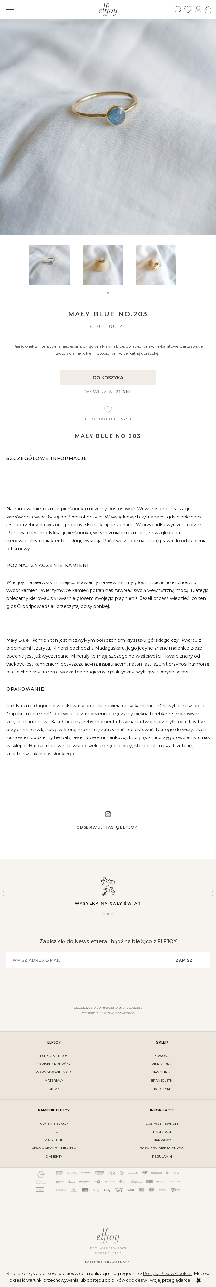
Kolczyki (162, 1089)
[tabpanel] (54, 265)
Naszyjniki (162, 1072)
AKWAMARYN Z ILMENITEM (54, 1148)
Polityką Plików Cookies (167, 1273)
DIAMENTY (53, 1157)
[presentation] (104, 985)
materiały (54, 1080)
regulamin (162, 1157)
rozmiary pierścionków (162, 1148)
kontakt (54, 1089)
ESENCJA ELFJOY (54, 1056)
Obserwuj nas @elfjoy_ (108, 827)
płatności (162, 1132)
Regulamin (89, 1013)
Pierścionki (162, 1064)
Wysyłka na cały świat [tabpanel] (108, 890)
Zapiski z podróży (54, 1064)
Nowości (162, 1056)
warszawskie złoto (54, 1072)
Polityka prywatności (108, 1262)
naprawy (162, 1140)
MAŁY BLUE (53, 1140)
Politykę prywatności (118, 1013)
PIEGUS (54, 1132)
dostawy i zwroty (162, 1124)
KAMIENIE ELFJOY (53, 1124)
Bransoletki (162, 1080)
